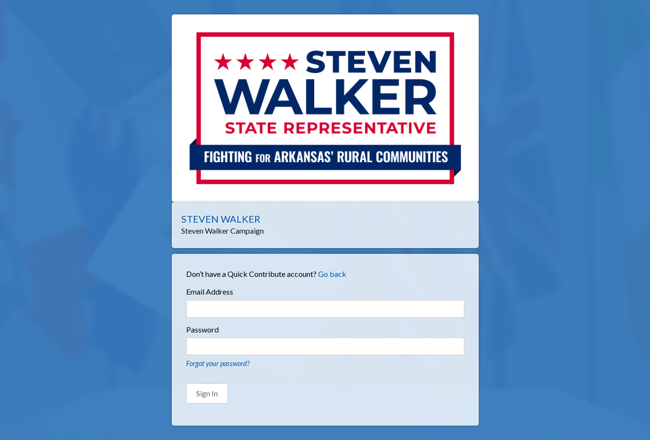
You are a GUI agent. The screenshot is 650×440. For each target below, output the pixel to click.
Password (202, 329)
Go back (332, 273)
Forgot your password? (217, 363)
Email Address (209, 291)
